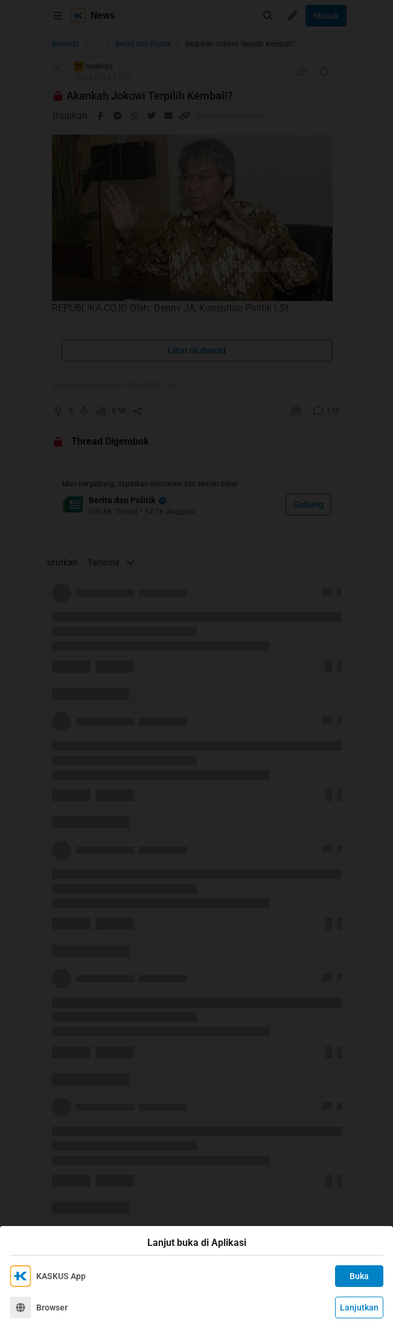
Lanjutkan (359, 1307)
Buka (359, 1276)
